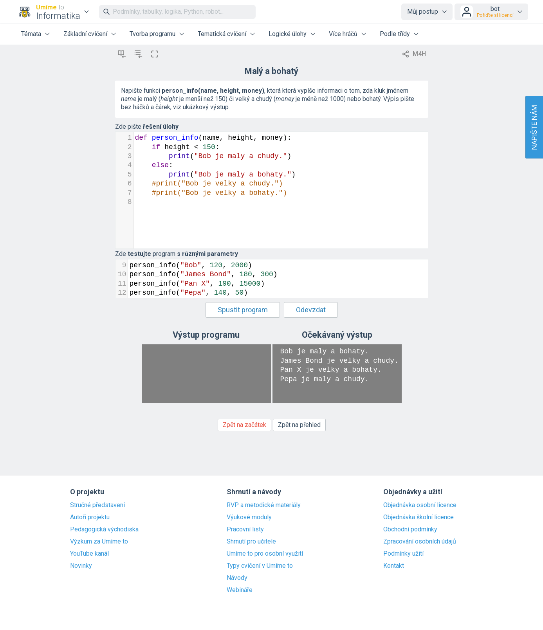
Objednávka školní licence (418, 517)
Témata (31, 34)
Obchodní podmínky (410, 529)
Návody (237, 577)
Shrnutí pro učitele (251, 541)
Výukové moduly (249, 517)
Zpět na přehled (299, 424)
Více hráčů (343, 34)
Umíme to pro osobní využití (265, 553)
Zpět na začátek (244, 424)
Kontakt (393, 565)
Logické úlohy (288, 34)
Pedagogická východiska (104, 529)
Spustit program (243, 310)
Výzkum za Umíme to (99, 541)
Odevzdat (311, 310)
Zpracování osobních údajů (419, 541)
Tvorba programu (152, 34)
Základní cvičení (85, 34)
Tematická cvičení (222, 34)
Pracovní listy (245, 529)
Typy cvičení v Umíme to (260, 565)
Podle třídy (395, 34)
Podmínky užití (403, 553)
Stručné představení (97, 505)
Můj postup (422, 11)
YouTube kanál (89, 553)
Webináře (240, 590)
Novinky (81, 565)
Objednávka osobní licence (419, 505)
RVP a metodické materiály (264, 505)
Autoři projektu (90, 517)
